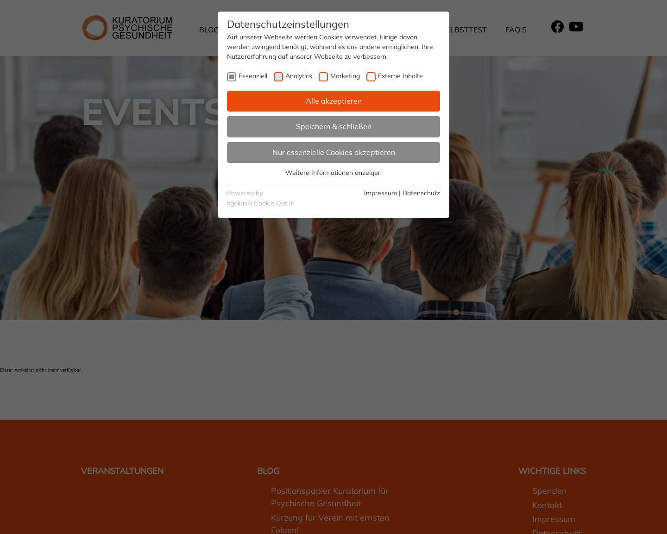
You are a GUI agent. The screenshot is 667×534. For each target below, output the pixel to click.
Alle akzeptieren (334, 101)
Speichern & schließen (333, 126)
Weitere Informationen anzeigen (333, 172)
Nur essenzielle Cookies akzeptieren (333, 152)
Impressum (380, 193)
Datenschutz (421, 193)
